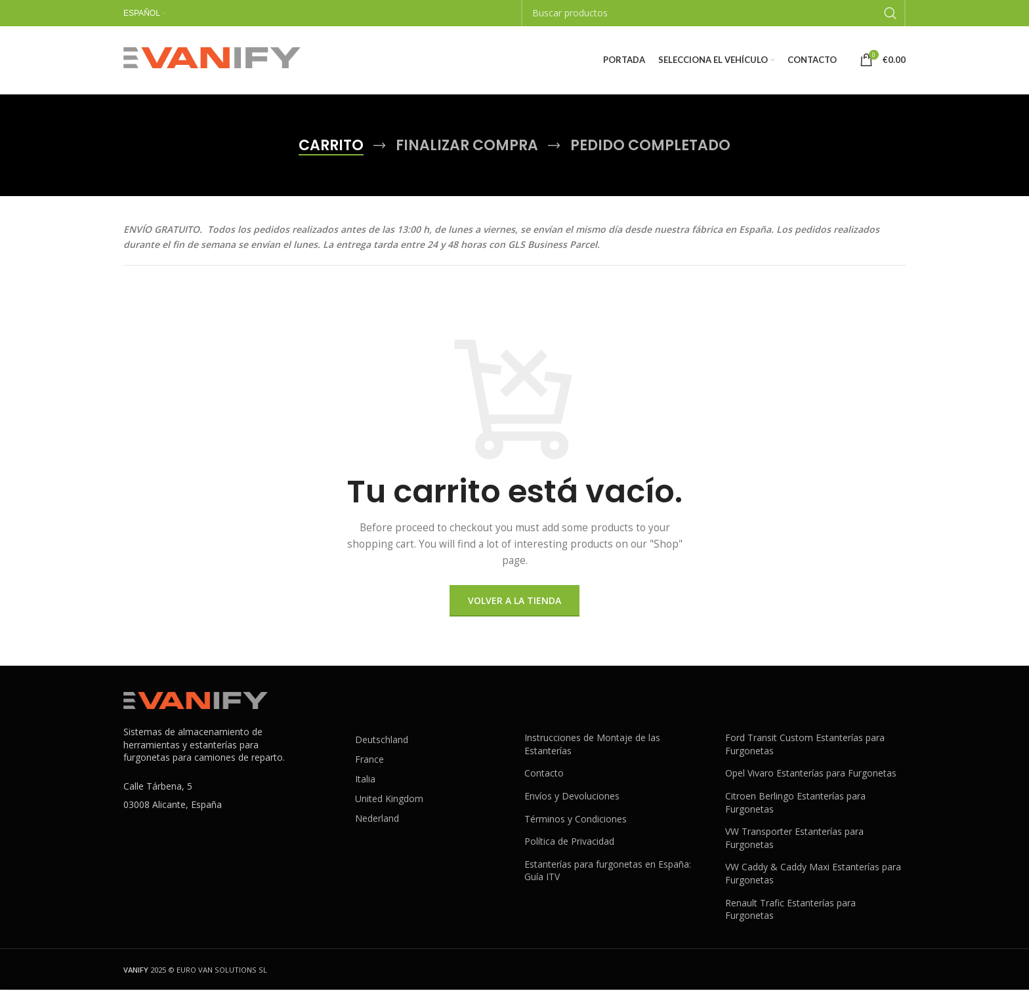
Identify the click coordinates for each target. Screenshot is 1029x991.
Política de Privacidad (569, 842)
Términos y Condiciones (575, 820)
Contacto (544, 774)
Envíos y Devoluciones (572, 797)
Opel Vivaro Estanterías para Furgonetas (810, 774)
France (369, 760)
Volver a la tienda (514, 602)
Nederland (377, 819)
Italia (365, 780)
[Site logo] (212, 59)
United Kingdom (389, 800)
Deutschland (381, 741)
